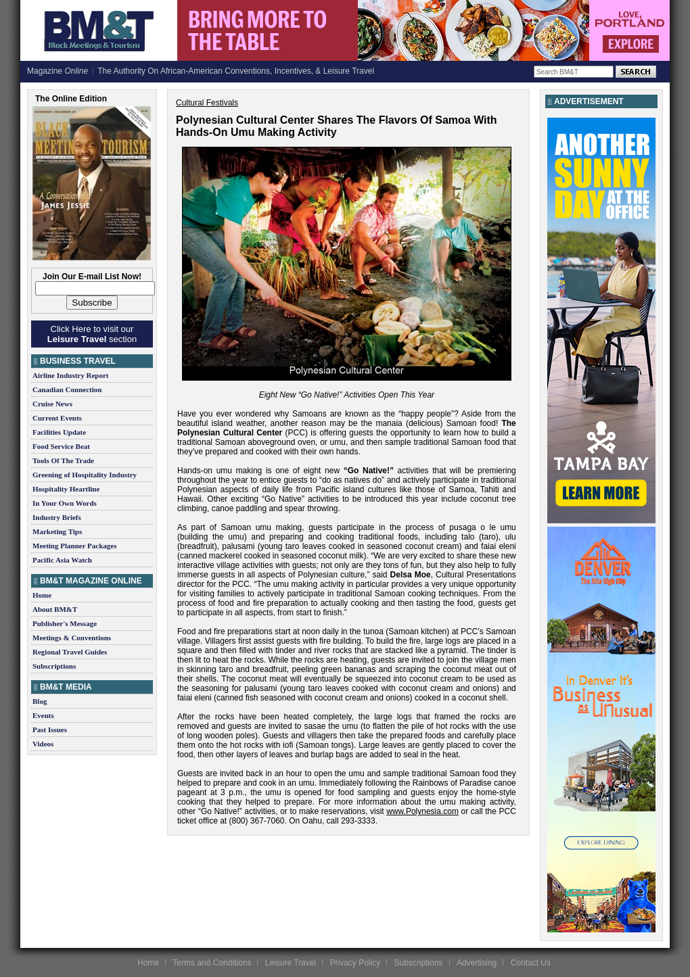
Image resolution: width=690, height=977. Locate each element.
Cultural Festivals (207, 103)
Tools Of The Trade (63, 460)
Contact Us (531, 963)
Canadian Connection (66, 389)
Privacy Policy (354, 963)
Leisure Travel (290, 963)
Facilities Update (59, 432)
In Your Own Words (64, 503)
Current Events (57, 418)
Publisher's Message (64, 623)
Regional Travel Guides (69, 652)
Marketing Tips (57, 531)
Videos (42, 744)
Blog (39, 701)
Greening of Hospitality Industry (84, 475)
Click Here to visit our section (92, 334)
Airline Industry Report (70, 375)
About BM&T (54, 609)
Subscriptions (54, 666)
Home (41, 595)
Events (43, 715)
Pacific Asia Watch (62, 560)
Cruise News (52, 404)
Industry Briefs (56, 517)
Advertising (477, 963)
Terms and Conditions (211, 963)
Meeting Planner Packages (74, 546)
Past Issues (49, 729)
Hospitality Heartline (65, 489)
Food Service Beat (61, 446)
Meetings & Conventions (71, 638)
